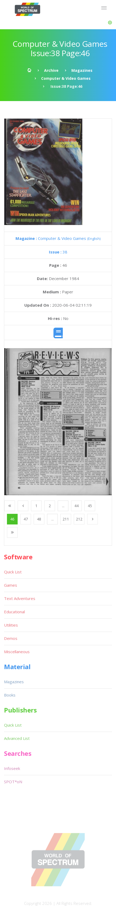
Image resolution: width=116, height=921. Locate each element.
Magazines (81, 70)
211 (66, 519)
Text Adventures (19, 598)
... (63, 505)
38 (58, 252)
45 (90, 505)
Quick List (13, 571)
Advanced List (17, 738)
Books (10, 695)
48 (39, 519)
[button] (110, 22)
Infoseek (12, 768)
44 (76, 505)
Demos (10, 638)
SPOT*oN (13, 781)
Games (10, 585)
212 (79, 519)
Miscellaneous (17, 651)
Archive (51, 70)
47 (26, 519)
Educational (14, 611)
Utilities (11, 625)
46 (12, 519)
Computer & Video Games (66, 78)
